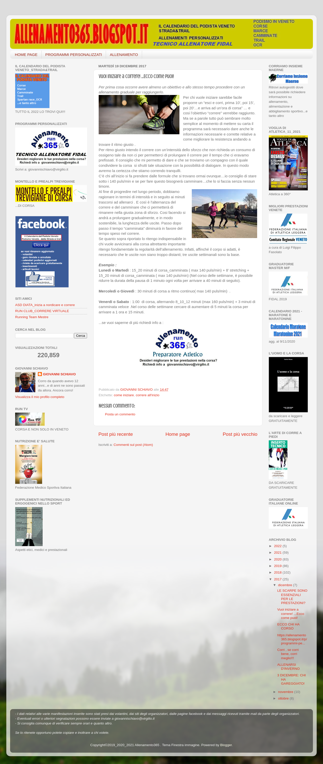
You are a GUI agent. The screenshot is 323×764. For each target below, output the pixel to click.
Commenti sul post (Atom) (133, 445)
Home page (178, 434)
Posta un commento (120, 414)
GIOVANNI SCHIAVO (59, 374)
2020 (278, 559)
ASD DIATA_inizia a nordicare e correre (45, 305)
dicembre (285, 585)
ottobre (284, 698)
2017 (278, 579)
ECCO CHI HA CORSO (288, 626)
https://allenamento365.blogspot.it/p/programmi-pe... (292, 639)
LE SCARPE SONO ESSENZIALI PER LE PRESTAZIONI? (292, 597)
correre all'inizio (147, 395)
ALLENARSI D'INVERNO (288, 667)
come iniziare (124, 395)
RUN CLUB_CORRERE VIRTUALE (42, 311)
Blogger (226, 745)
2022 (278, 546)
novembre (286, 692)
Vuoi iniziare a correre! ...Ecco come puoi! (290, 613)
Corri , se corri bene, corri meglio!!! (288, 654)
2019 (278, 566)
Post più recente (115, 434)
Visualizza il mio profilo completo (39, 397)
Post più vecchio (240, 434)
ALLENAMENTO (124, 54)
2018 (278, 572)
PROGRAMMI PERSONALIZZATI (73, 54)
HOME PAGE (26, 54)
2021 (278, 552)
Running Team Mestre (31, 317)
